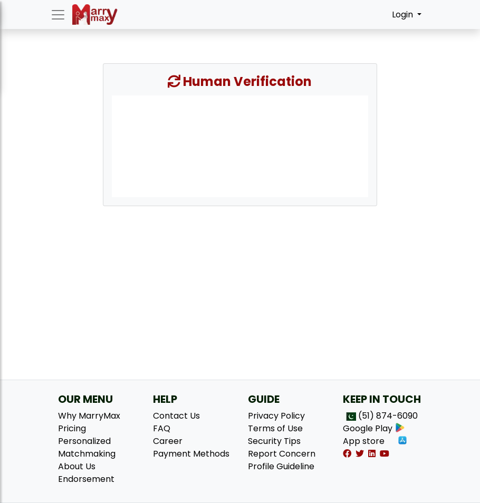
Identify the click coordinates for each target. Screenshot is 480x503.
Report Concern (281, 454)
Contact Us (176, 416)
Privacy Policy (276, 416)
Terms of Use (275, 428)
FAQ (161, 428)
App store (375, 441)
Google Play (374, 428)
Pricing (72, 428)
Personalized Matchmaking (87, 447)
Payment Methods (191, 454)
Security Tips (274, 441)
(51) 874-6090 (388, 416)
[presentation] (240, 145)
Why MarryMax (89, 416)
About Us (76, 466)
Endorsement (86, 479)
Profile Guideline (281, 466)
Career (168, 441)
